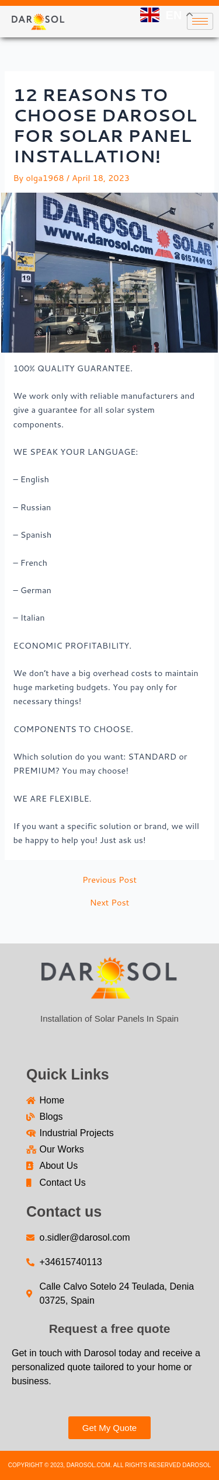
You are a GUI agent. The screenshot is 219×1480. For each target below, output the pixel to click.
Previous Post (109, 880)
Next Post (110, 903)
